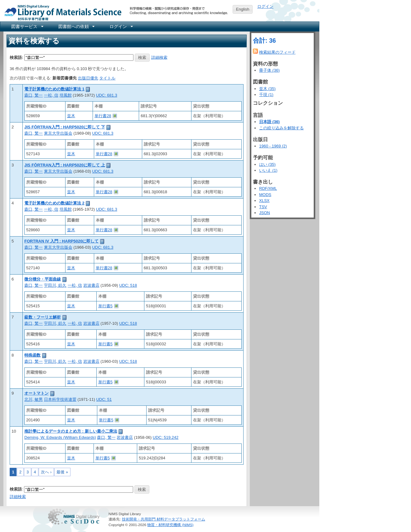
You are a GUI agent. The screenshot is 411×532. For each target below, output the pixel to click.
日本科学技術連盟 (60, 399)
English (242, 9)
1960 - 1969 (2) (273, 146)
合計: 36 (264, 40)
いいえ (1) (268, 170)
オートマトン (36, 393)
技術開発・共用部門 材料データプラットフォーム (163, 519)
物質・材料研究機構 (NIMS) (170, 525)
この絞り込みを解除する (281, 128)
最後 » (62, 472)
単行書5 (105, 306)
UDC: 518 (128, 285)
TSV (263, 206)
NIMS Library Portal (61, 12)
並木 (71, 115)
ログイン (265, 6)
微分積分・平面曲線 (42, 279)
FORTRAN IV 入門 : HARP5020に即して (61, 241)
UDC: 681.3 (106, 95)
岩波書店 (91, 285)
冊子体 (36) (269, 70)
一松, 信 (51, 95)
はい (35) (267, 164)
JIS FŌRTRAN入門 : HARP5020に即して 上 (64, 165)
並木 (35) (267, 88)
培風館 (66, 95)
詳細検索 (159, 57)
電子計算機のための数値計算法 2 (54, 203)
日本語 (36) (269, 121)
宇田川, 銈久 (55, 285)
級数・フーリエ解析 (42, 317)
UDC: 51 (104, 399)
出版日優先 (88, 78)
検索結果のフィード (277, 52)
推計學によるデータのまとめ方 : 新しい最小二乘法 (70, 431)
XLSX (264, 200)
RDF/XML (268, 188)
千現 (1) (266, 94)
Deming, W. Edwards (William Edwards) (60, 437)
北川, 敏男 (33, 399)
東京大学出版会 (58, 133)
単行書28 (102, 115)
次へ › (46, 472)
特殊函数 (32, 355)
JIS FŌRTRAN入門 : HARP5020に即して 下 (64, 127)
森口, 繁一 (33, 95)
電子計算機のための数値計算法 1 (54, 89)
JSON (264, 212)
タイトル (107, 78)
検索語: (16, 57)
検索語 (16, 489)
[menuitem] (27, 26)
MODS (265, 194)
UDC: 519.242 (165, 437)
